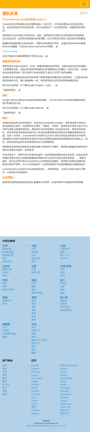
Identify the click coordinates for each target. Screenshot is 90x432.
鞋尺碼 (63, 258)
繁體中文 (64, 413)
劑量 (4, 275)
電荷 (33, 310)
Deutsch (35, 391)
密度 (4, 258)
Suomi (34, 400)
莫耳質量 (6, 261)
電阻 (33, 300)
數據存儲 (6, 300)
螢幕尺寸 (35, 343)
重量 (4, 337)
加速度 (63, 283)
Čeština (35, 384)
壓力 (33, 349)
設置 (28, 426)
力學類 (5, 330)
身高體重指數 (9, 333)
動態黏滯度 (8, 255)
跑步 (62, 293)
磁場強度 (64, 307)
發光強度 (35, 258)
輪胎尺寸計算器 (39, 340)
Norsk (63, 381)
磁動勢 (63, 300)
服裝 (62, 252)
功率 (33, 283)
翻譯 (33, 353)
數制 (33, 337)
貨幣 (33, 333)
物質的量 (6, 248)
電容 (33, 307)
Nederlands (66, 378)
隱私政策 (48, 426)
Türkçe (63, 400)
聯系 (33, 426)
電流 (33, 303)
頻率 (33, 346)
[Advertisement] (45, 211)
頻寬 (4, 303)
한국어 (63, 375)
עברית (34, 403)
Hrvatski (35, 410)
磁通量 (63, 303)
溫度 (33, 289)
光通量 (34, 252)
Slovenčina (65, 394)
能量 (33, 286)
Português (65, 388)
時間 (4, 286)
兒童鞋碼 (64, 248)
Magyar (35, 413)
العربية (34, 375)
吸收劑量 (6, 269)
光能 (33, 248)
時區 (4, 283)
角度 (33, 327)
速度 (62, 289)
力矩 (4, 327)
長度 (62, 269)
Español (35, 368)
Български (36, 378)
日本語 (63, 372)
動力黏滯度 (8, 252)
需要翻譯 (46, 421)
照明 (33, 261)
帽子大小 (64, 255)
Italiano (63, 368)
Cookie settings (10, 51)
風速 (62, 286)
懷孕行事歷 (8, 289)
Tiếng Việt (65, 407)
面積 (62, 272)
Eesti (33, 397)
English (35, 365)
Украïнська (65, 403)
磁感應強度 (65, 310)
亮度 (33, 255)
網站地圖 (40, 426)
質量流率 (35, 272)
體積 (62, 275)
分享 (83, 13)
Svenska (64, 397)
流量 (33, 269)
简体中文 (64, 410)
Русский (64, 391)
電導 (33, 319)
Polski (63, 384)
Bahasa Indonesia (69, 365)
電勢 (33, 313)
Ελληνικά (35, 394)
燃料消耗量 (37, 293)
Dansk (34, 388)
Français (35, 372)
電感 (33, 316)
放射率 (5, 272)
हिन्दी (33, 407)
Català (34, 381)
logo (45, 4)
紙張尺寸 (35, 330)
